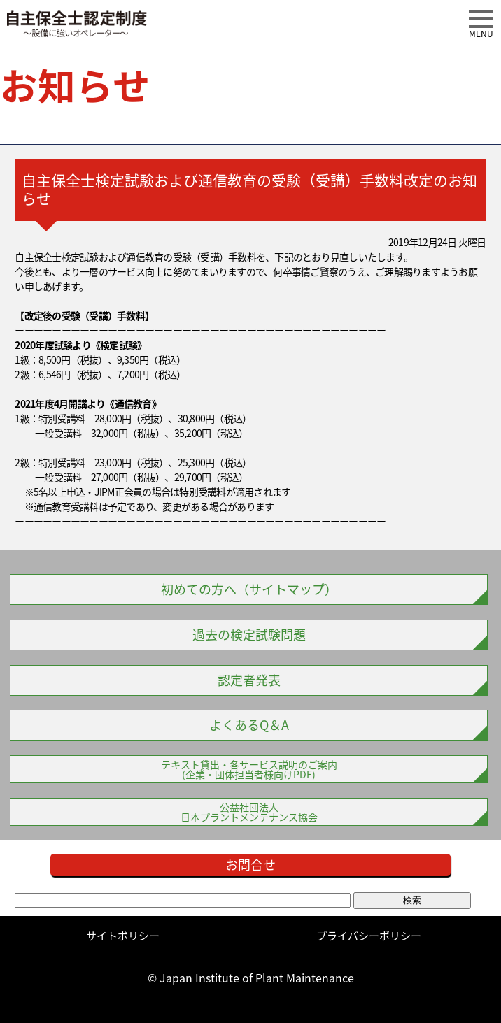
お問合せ (250, 864)
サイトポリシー (123, 935)
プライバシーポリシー (368, 935)
